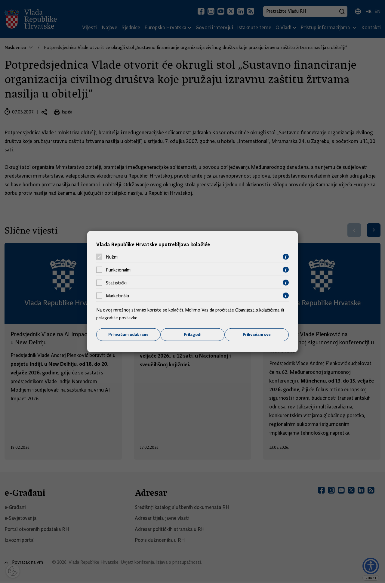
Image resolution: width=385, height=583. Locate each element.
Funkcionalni (118, 269)
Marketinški (117, 295)
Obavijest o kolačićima (257, 310)
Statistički (116, 282)
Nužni (112, 256)
